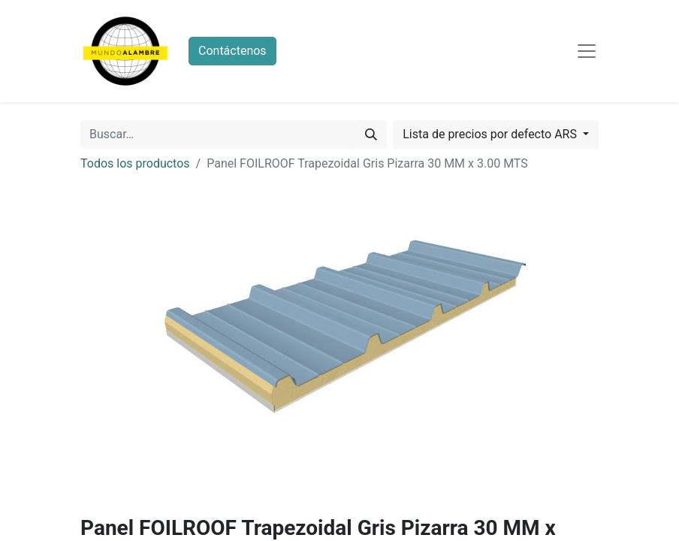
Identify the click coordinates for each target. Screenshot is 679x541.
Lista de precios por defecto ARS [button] (491, 134)
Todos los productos (135, 163)
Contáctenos (232, 51)
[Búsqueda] (371, 134)
